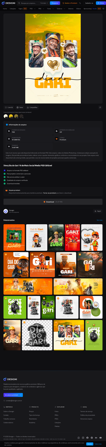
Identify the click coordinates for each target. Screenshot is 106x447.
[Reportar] (100, 107)
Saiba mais (98, 444)
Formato (44, 3)
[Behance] (96, 438)
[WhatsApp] (79, 438)
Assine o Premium (70, 3)
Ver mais (100, 220)
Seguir (97, 211)
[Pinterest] (92, 438)
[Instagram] (83, 438)
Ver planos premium (13, 395)
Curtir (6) (9, 107)
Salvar (20, 107)
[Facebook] (87, 438)
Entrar (101, 3)
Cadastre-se (89, 3)
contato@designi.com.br (14, 401)
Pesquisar (55, 3)
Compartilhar (32, 107)
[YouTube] (101, 438)
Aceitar (90, 444)
